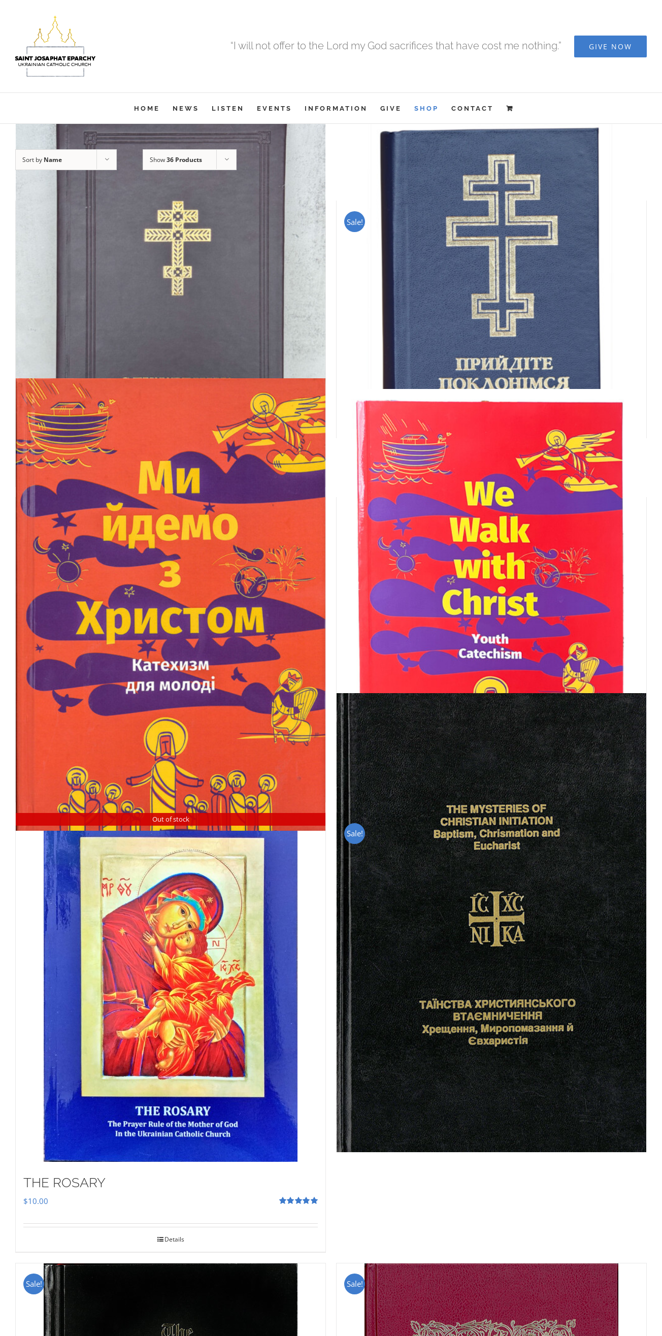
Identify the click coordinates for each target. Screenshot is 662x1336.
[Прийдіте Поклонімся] (491, 274)
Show (176, 159)
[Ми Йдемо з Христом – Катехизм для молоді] (170, 604)
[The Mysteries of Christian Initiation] (491, 923)
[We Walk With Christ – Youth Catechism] (491, 595)
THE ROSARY (64, 1182)
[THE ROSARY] (170, 987)
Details (174, 1239)
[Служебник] (170, 298)
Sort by (42, 159)
